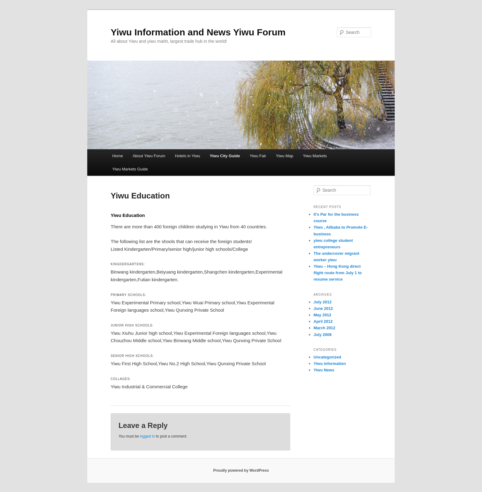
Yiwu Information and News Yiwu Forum (198, 32)
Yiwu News (324, 370)
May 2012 (322, 315)
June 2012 (323, 308)
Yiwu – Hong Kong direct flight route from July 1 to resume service (338, 273)
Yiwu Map (284, 156)
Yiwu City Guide (225, 156)
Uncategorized (327, 357)
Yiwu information (330, 363)
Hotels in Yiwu (187, 156)
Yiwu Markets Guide (130, 169)
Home (117, 156)
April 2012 (323, 321)
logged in (147, 436)
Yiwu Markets (315, 156)
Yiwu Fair (258, 156)
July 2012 (323, 302)
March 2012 (324, 328)
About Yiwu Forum (148, 156)
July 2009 (323, 334)
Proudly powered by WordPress (241, 470)
